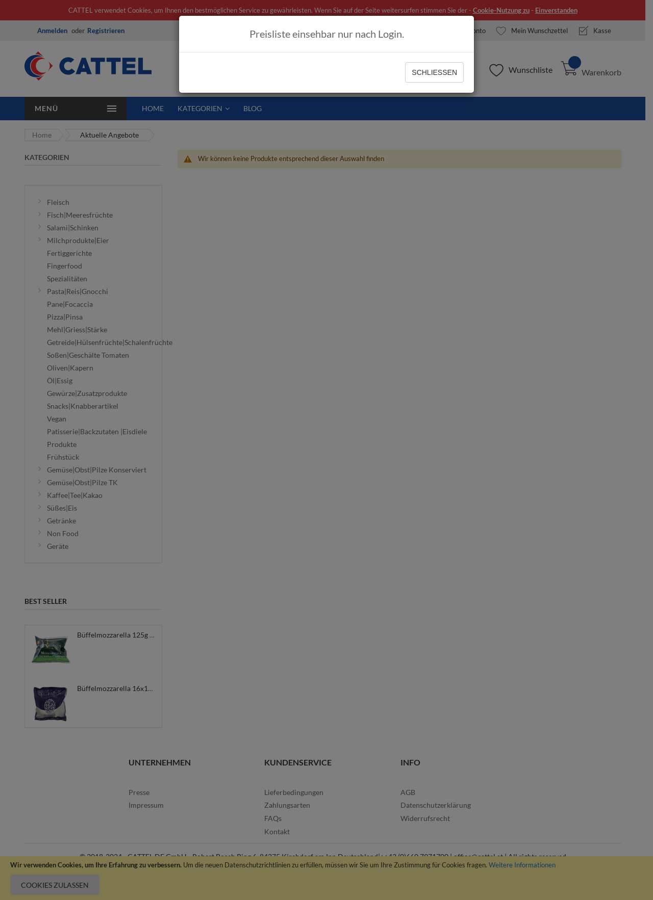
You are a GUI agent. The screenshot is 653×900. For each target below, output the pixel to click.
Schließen (434, 72)
